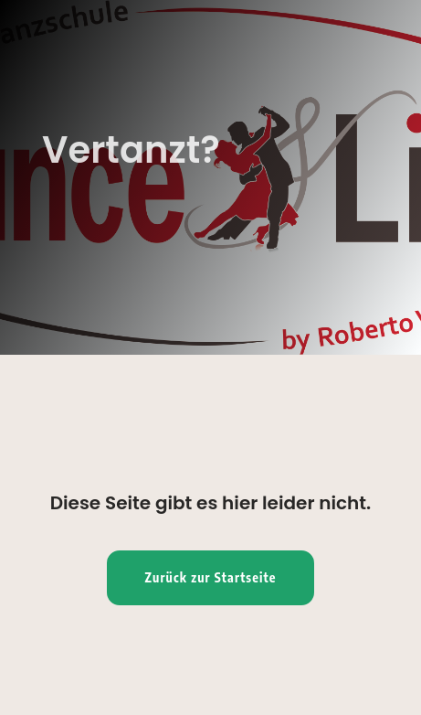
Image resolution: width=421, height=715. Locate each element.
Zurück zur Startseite (211, 577)
